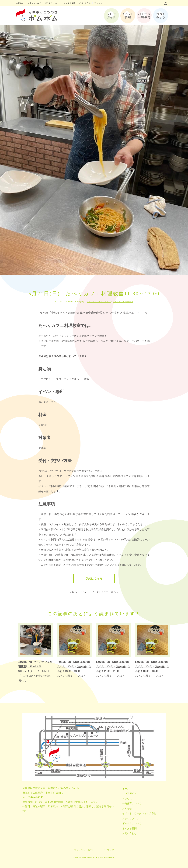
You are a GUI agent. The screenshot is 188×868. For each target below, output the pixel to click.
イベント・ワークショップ (99, 302)
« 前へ (73, 592)
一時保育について (131, 803)
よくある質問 (129, 828)
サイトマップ (107, 850)
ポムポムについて (131, 823)
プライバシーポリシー (85, 850)
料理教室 (129, 302)
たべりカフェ (119, 302)
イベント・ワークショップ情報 (139, 813)
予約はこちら (94, 578)
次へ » (114, 592)
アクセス (127, 798)
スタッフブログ (130, 818)
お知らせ (127, 808)
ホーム (125, 788)
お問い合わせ (129, 833)
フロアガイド (129, 793)
